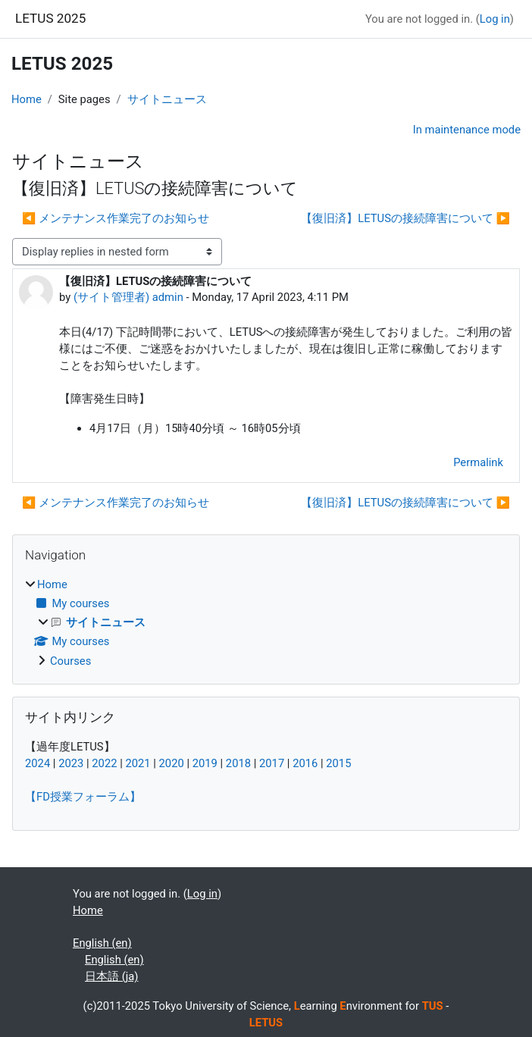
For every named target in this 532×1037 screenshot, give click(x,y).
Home (26, 99)
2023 (70, 763)
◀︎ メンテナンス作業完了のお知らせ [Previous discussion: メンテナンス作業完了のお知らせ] (115, 218)
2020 (171, 763)
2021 (137, 763)
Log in (495, 19)
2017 (271, 763)
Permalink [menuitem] (478, 462)
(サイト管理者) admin (128, 297)
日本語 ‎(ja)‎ (111, 976)
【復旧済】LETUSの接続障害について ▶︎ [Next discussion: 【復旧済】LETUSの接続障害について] (405, 218)
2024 (37, 763)
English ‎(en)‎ (102, 943)
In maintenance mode (467, 129)
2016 (305, 763)
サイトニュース (167, 99)
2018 (238, 763)
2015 (338, 763)
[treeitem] (266, 622)
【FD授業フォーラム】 (83, 797)
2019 (204, 763)
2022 (104, 763)
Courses (70, 661)
